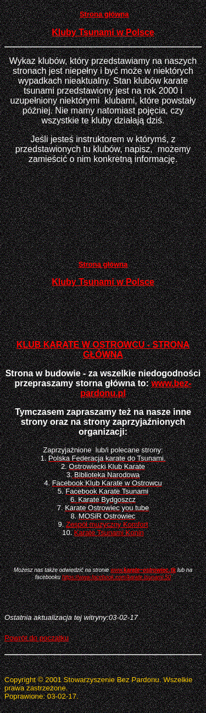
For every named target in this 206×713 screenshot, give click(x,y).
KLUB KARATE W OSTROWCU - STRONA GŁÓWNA (103, 349)
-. (143, 569)
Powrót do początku (36, 638)
